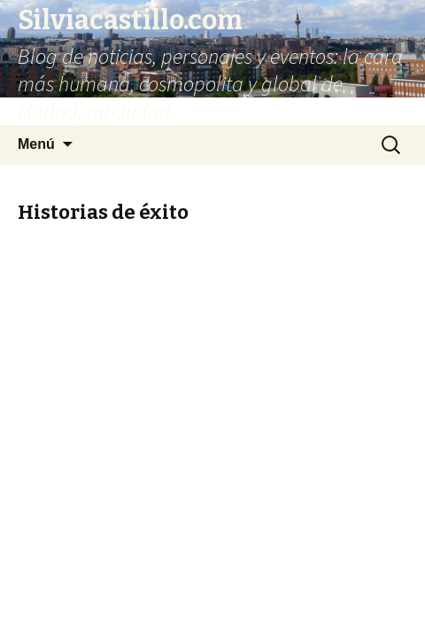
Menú (36, 144)
